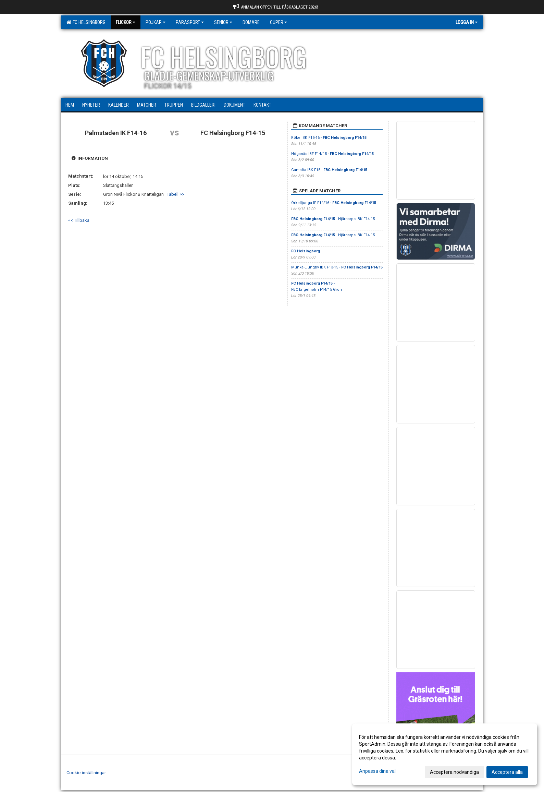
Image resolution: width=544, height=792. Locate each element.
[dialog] (444, 754)
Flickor (125, 22)
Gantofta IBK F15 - (329, 170)
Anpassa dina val (377, 771)
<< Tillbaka (78, 220)
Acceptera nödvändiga (454, 772)
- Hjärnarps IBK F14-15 (333, 219)
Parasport (190, 22)
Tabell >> (175, 194)
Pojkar (155, 22)
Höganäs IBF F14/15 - (332, 154)
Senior (223, 22)
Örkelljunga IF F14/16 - (333, 203)
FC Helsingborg (86, 22)
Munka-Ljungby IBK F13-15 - (337, 267)
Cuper (278, 22)
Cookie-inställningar (86, 772)
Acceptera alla (507, 772)
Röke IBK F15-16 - (329, 137)
